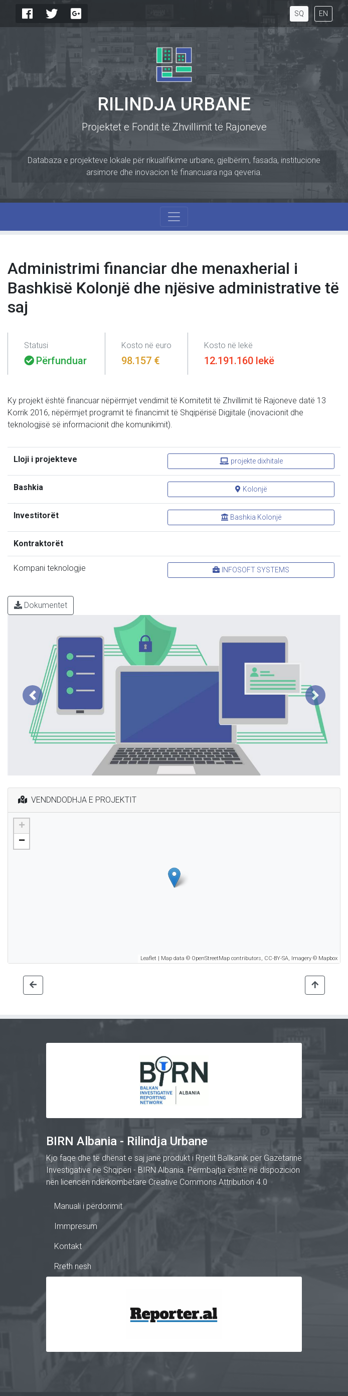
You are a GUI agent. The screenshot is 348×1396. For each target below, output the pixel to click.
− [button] (22, 841)
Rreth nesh (72, 1266)
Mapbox (327, 958)
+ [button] (22, 826)
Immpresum (75, 1226)
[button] (33, 695)
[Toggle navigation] (174, 217)
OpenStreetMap (211, 958)
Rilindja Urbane (174, 104)
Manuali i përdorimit (88, 1206)
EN (323, 14)
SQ (299, 14)
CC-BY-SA (276, 958)
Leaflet (148, 958)
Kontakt (68, 1246)
